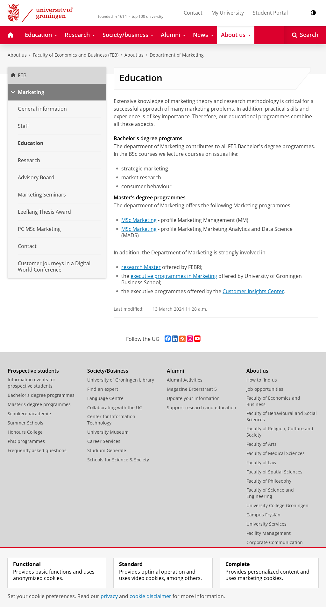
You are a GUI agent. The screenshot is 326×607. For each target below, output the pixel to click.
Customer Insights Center (253, 291)
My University (227, 12)
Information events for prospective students (31, 382)
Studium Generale (106, 450)
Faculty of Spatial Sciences (274, 472)
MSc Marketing (139, 220)
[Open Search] (305, 35)
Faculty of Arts (261, 444)
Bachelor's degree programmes (41, 395)
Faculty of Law (261, 462)
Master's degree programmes (39, 404)
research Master (141, 267)
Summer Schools (25, 423)
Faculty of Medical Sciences (275, 453)
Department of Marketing (177, 55)
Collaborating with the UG (114, 407)
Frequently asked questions (37, 450)
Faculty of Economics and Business (273, 401)
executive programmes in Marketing (174, 275)
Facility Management (268, 533)
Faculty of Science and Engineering (270, 493)
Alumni (175, 371)
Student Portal (270, 12)
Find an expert (102, 389)
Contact (193, 12)
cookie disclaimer (150, 596)
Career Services (103, 441)
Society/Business (107, 371)
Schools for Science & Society (118, 460)
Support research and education (201, 407)
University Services (266, 524)
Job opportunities (264, 389)
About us (17, 55)
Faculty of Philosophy (268, 481)
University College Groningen (277, 505)
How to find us (261, 380)
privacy (109, 596)
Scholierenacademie (29, 413)
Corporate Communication (274, 542)
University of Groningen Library (120, 380)
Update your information (193, 398)
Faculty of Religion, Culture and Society (279, 431)
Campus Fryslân (263, 515)
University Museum (108, 432)
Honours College (25, 432)
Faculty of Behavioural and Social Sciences (281, 416)
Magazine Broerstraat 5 (192, 389)
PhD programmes (26, 441)
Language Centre (105, 398)
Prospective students (33, 371)
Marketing (31, 92)
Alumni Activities (184, 380)
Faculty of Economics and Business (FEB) (75, 55)
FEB (22, 75)
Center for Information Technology (111, 419)
